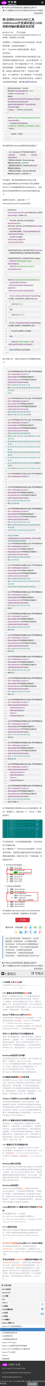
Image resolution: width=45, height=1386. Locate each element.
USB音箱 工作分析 (12, 982)
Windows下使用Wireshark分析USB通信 (19, 1099)
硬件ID (28, 82)
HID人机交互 (6, 1289)
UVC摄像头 (6, 1319)
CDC (3, 1299)
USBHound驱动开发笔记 (10, 1329)
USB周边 (5, 1316)
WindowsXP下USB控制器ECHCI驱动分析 (16, 1349)
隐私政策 (42, 1381)
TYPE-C (5, 1303)
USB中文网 (20, 1381)
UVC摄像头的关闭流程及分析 (17, 993)
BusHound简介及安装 (12, 1164)
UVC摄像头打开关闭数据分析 (15, 1145)
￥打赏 (22, 920)
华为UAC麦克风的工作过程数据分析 (18, 1034)
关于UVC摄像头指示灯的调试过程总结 (19, 1120)
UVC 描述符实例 (10, 1227)
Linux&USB (6, 1293)
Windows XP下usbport (9, 1342)
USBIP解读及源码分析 (9, 1333)
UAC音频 (5, 1296)
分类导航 (6, 1285)
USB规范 (5, 1306)
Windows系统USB (8, 1323)
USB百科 (5, 1313)
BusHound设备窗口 (11, 1185)
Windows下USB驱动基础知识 (12, 1326)
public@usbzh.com (15, 1377)
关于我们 (28, 1381)
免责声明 (35, 1381)
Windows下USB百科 (8, 1352)
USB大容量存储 (7, 1309)
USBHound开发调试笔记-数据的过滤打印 (19, 8)
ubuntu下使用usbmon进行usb (17, 1015)
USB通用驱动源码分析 (9, 1339)
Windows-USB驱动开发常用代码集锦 (14, 1346)
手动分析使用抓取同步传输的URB (22, 1259)
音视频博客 (6, 1359)
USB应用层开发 (7, 1336)
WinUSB (4, 1355)
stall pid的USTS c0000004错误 (22, 1243)
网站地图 (3, 1383)
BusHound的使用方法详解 (14, 1055)
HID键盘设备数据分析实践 (16, 1077)
